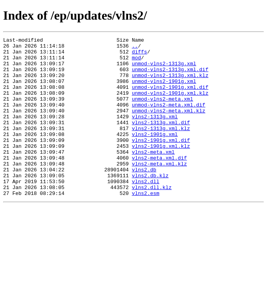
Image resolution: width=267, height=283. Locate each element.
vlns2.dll (145, 210)
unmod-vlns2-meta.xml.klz (168, 125)
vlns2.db (144, 196)
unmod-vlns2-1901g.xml (164, 90)
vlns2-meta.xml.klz (159, 189)
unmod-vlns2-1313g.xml (164, 69)
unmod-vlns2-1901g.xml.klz (170, 104)
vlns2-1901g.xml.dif (161, 161)
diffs (139, 55)
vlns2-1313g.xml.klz (161, 147)
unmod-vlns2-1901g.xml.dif (170, 97)
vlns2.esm (145, 224)
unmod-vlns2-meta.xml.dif (168, 118)
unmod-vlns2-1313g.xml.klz (170, 83)
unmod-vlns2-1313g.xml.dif (170, 76)
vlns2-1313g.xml (155, 132)
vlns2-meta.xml (153, 175)
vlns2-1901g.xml (155, 154)
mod (136, 62)
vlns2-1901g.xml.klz (161, 168)
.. (135, 47)
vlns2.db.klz (150, 203)
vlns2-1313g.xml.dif (161, 139)
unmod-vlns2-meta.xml (162, 111)
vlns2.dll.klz (152, 217)
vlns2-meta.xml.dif (159, 182)
